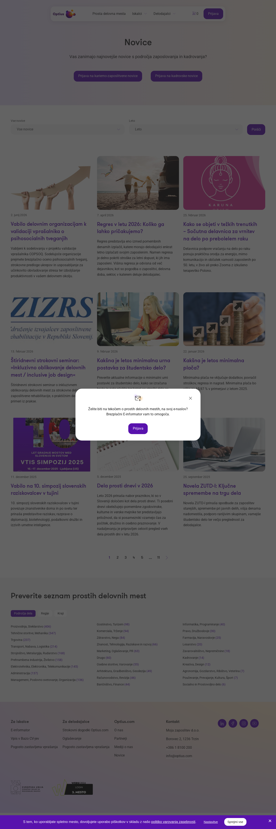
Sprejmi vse (235, 822)
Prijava (138, 428)
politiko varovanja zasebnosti (173, 822)
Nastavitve (211, 822)
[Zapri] (190, 398)
